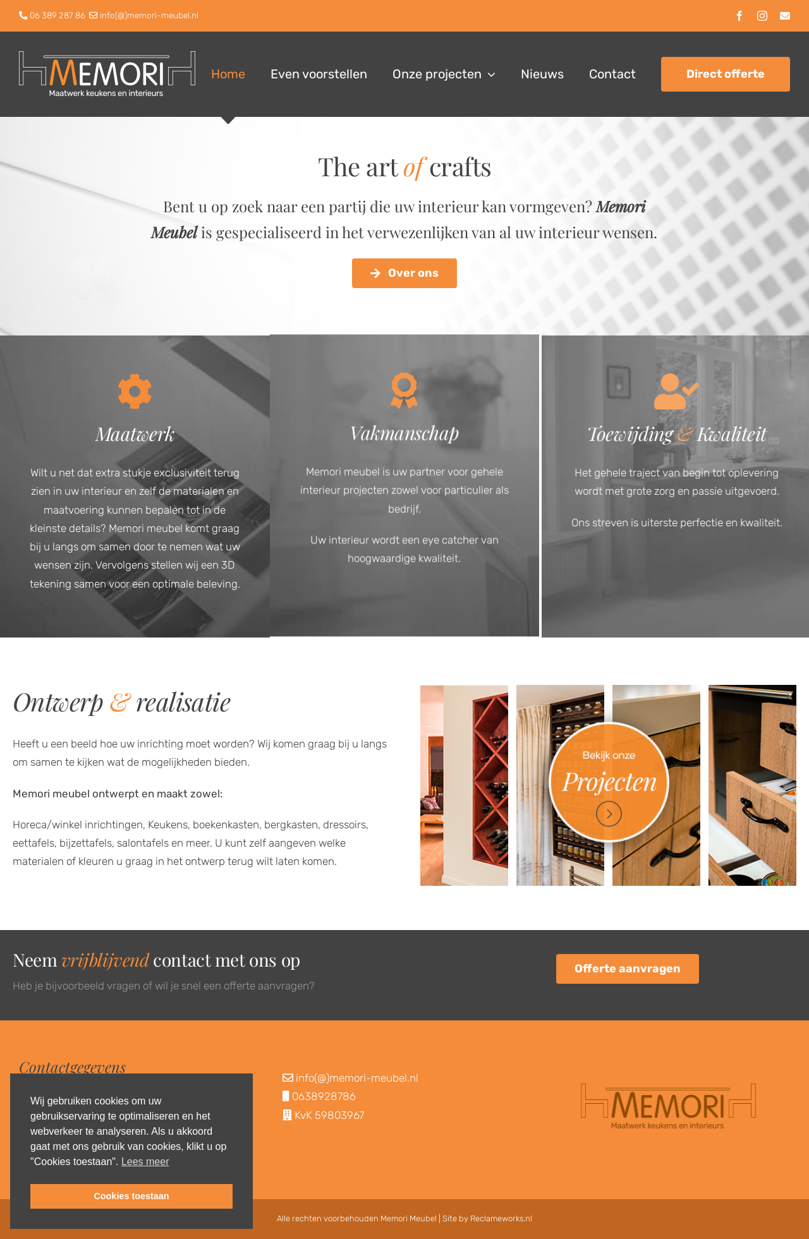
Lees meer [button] (145, 1161)
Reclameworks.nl (501, 1218)
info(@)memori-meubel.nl (149, 15)
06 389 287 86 (57, 15)
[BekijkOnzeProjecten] (608, 690)
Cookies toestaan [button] (131, 1196)
